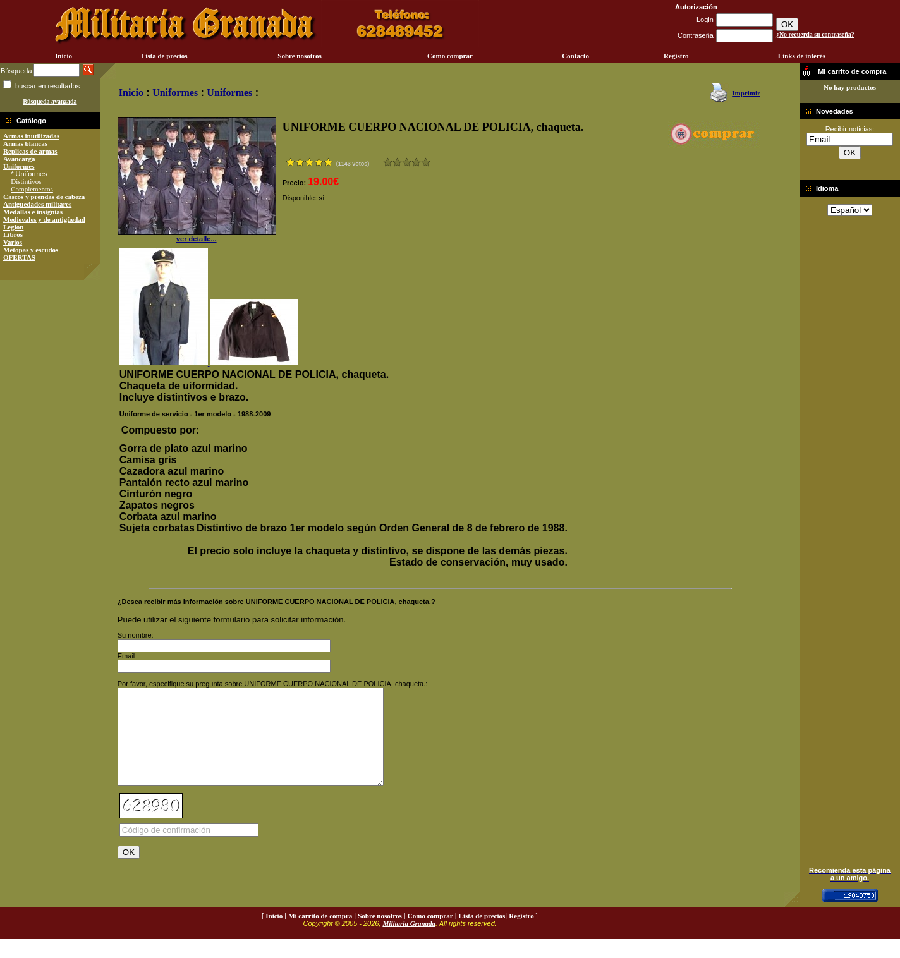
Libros (13, 234)
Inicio (63, 55)
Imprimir (746, 93)
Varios (12, 242)
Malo (397, 162)
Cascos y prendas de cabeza (44, 196)
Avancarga (19, 158)
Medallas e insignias (33, 211)
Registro (676, 55)
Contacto (575, 55)
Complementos (32, 189)
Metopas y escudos (30, 249)
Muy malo (387, 162)
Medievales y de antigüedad (44, 219)
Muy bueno (416, 162)
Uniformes (19, 166)
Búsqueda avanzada (49, 101)
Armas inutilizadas (31, 136)
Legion (13, 227)
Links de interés (801, 55)
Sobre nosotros (299, 55)
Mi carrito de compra (320, 934)
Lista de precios (164, 55)
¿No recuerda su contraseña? (815, 34)
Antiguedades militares (37, 204)
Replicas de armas (30, 151)
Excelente (425, 162)
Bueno (406, 162)
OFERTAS (19, 257)
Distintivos (26, 181)
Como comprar (450, 55)
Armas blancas (25, 143)
